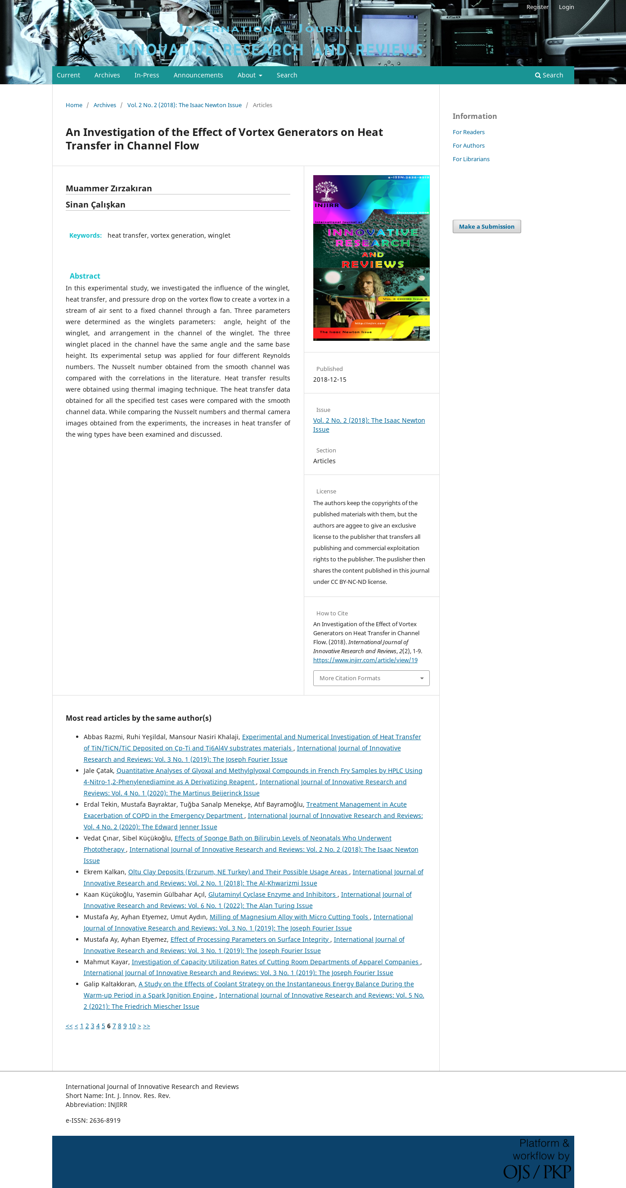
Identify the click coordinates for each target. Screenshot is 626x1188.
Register (538, 7)
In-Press (147, 75)
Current (68, 75)
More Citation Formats (350, 678)
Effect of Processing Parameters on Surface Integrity (250, 939)
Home (74, 105)
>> (146, 1025)
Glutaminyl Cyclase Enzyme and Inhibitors (273, 894)
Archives (107, 75)
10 (132, 1025)
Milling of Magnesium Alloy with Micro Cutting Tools (290, 916)
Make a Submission (487, 226)
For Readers (469, 132)
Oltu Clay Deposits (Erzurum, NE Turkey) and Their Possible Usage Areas (238, 871)
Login (566, 7)
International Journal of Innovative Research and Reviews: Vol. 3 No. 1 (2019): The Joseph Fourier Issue (238, 972)
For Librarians (471, 159)
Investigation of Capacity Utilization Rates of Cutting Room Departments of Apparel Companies (276, 962)
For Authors (469, 145)
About (247, 75)
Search (287, 75)
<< (69, 1025)
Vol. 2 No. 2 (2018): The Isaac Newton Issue (184, 105)
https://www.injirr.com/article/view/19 (365, 660)
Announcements (198, 75)
